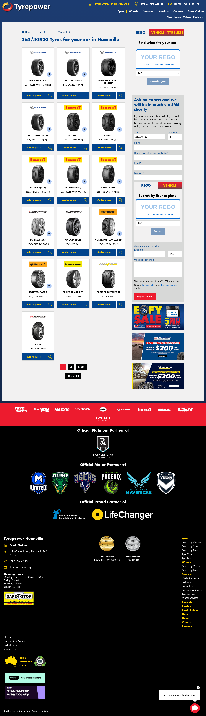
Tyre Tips (186, 558)
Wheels (133, 11)
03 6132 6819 (152, 4)
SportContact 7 (38, 292)
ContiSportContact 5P (108, 240)
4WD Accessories (191, 578)
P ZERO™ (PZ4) (38, 187)
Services (148, 11)
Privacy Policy (149, 284)
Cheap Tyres (10, 649)
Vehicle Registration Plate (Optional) (147, 248)
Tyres (121, 11)
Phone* (151, 153)
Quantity (172, 132)
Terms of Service (169, 284)
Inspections (187, 586)
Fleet (169, 17)
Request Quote (144, 296)
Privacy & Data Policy (21, 711)
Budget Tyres (10, 645)
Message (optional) (144, 259)
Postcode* (139, 173)
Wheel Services (190, 597)
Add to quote (34, 95)
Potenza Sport (73, 240)
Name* (138, 142)
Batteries (186, 582)
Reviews (198, 17)
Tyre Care (187, 554)
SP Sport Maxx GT (73, 292)
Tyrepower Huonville (110, 4)
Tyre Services (188, 594)
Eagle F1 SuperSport (108, 292)
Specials (163, 11)
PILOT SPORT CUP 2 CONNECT (108, 81)
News (177, 17)
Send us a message (21, 567)
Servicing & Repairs (192, 590)
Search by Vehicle (191, 542)
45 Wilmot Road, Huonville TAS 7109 (28, 553)
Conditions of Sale (40, 711)
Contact (178, 11)
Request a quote (185, 4)
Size (136, 132)
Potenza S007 (38, 240)
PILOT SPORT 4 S (37, 80)
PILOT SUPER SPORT (38, 135)
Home (26, 32)
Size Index (9, 637)
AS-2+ (38, 344)
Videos (187, 17)
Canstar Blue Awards (14, 641)
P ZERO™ (73, 135)
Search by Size (190, 546)
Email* (137, 163)
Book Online (196, 11)
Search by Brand (190, 550)
